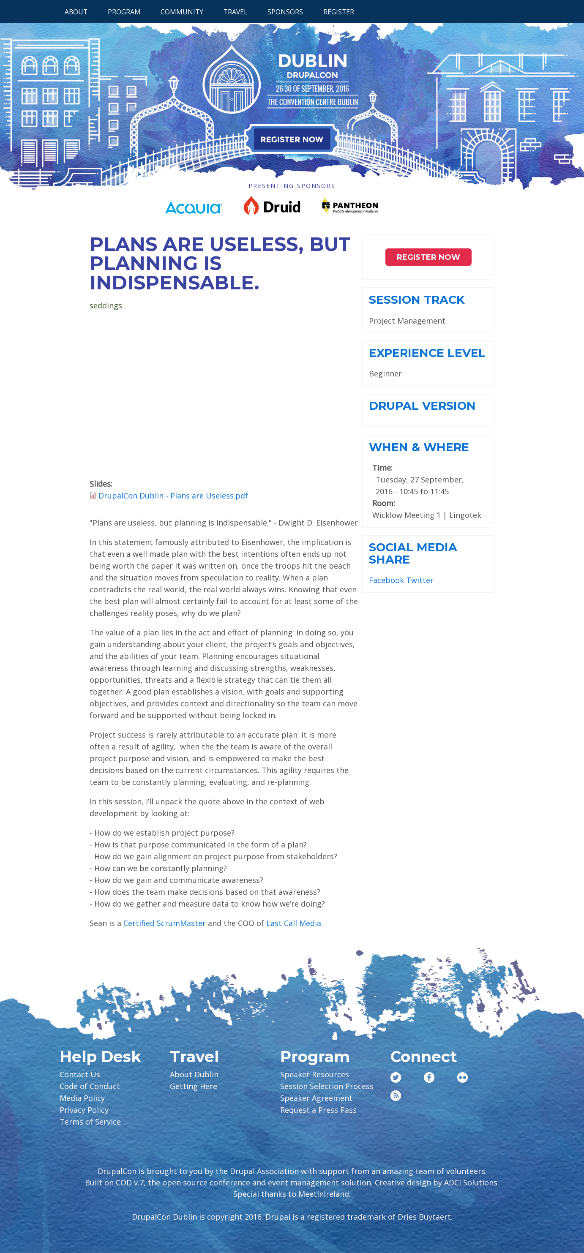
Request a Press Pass (318, 1110)
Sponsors (285, 11)
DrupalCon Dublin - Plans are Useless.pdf (173, 495)
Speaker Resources (314, 1074)
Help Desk (100, 1056)
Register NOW (428, 257)
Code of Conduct (90, 1086)
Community (182, 11)
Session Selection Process (327, 1086)
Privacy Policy (84, 1110)
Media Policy (82, 1098)
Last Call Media (293, 923)
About (76, 11)
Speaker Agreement (316, 1098)
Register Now (292, 139)
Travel (235, 11)
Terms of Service (90, 1122)
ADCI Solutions (470, 1182)
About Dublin (194, 1074)
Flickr (462, 1077)
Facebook (386, 580)
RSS (395, 1095)
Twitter (420, 580)
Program (124, 11)
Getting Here (193, 1086)
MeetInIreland (323, 1194)
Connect (423, 1056)
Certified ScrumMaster (164, 923)
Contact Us (80, 1074)
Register (338, 11)
